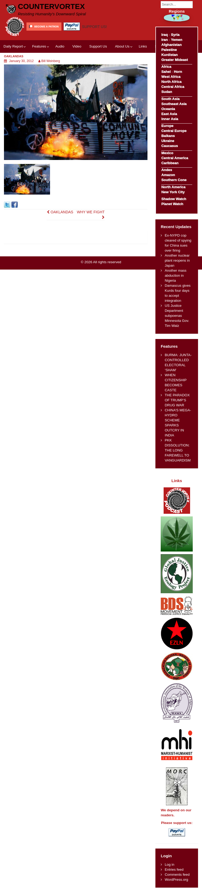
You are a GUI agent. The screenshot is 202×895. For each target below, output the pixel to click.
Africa (166, 67)
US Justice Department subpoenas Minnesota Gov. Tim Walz (177, 316)
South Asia (170, 99)
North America (173, 187)
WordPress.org (176, 880)
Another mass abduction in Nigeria (175, 275)
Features (39, 46)
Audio (59, 46)
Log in (169, 864)
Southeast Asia (174, 104)
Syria (175, 35)
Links (143, 46)
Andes (166, 170)
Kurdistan (169, 55)
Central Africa (172, 87)
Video (76, 46)
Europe (167, 126)
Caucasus (169, 146)
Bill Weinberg (50, 61)
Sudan (166, 92)
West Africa (170, 77)
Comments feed (177, 875)
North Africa (171, 82)
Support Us (98, 46)
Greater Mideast (174, 60)
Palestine (169, 50)
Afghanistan (171, 45)
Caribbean (169, 163)
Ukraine (167, 141)
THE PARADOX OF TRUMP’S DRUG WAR (177, 400)
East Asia (169, 114)
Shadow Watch (173, 199)
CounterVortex (51, 6)
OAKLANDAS (60, 212)
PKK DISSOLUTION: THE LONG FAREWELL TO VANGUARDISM (178, 450)
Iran (164, 40)
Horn (178, 72)
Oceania (168, 109)
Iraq (164, 35)
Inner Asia (169, 119)
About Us (122, 46)
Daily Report (13, 46)
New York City (173, 192)
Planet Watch (172, 204)
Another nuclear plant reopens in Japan (177, 260)
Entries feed (174, 870)
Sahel (165, 72)
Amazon (168, 175)
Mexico (167, 153)
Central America (174, 158)
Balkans (168, 136)
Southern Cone (173, 180)
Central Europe (173, 131)
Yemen (176, 40)
